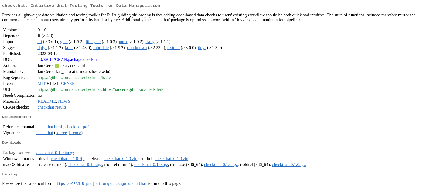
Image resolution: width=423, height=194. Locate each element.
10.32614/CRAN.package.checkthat (68, 60)
